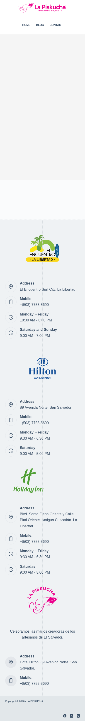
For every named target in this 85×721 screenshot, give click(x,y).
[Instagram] (78, 716)
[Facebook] (64, 716)
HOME (26, 25)
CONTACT (56, 25)
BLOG (40, 25)
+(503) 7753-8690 (34, 305)
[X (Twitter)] (71, 716)
